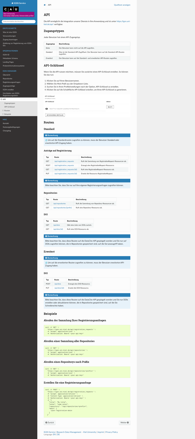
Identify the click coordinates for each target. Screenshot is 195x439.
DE (58, 435)
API (3, 99)
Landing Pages (8, 62)
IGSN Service (18, 10)
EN (54, 435)
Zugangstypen (9, 103)
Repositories (7, 79)
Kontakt (6, 123)
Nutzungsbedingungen (11, 127)
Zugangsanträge (9, 86)
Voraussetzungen (9, 36)
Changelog (7, 131)
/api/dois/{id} (58, 229)
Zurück (49, 423)
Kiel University (89, 432)
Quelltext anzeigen (122, 5)
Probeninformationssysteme (13, 66)
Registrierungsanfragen (11, 82)
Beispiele (6, 114)
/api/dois (56, 225)
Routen (6, 111)
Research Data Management (69, 432)
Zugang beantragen (10, 40)
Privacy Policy (111, 432)
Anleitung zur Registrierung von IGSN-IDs (17, 44)
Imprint (101, 432)
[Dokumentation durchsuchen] (19, 21)
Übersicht (6, 75)
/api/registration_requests (64, 161)
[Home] (45, 5)
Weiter (125, 423)
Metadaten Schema (10, 58)
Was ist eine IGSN (10, 32)
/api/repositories (59, 204)
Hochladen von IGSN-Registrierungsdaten (11, 94)
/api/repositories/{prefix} (62, 208)
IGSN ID (6, 55)
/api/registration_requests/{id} (65, 169)
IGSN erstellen (8, 90)
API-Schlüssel (9, 107)
